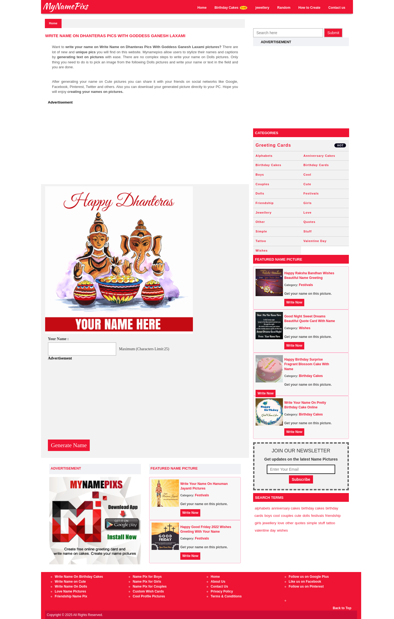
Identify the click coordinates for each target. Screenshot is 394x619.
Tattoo (261, 241)
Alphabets (264, 155)
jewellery (263, 8)
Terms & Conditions (226, 596)
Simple (261, 231)
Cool (307, 174)
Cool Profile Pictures (149, 596)
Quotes (309, 221)
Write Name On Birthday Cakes (79, 577)
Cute (307, 184)
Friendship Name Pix (71, 596)
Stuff (307, 231)
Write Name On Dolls (71, 586)
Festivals (202, 495)
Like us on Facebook (305, 581)
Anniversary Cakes (319, 155)
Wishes (262, 250)
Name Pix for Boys (147, 577)
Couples (262, 184)
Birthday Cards (316, 165)
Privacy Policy (222, 591)
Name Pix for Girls (147, 581)
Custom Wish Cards (148, 591)
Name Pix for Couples (150, 586)
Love (307, 212)
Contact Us (219, 586)
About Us (218, 581)
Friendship (265, 203)
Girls (307, 203)
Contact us (336, 8)
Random (283, 8)
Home (202, 8)
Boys (260, 174)
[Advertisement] (146, 146)
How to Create (309, 8)
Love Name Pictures (70, 591)
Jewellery (264, 212)
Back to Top (342, 608)
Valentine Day (315, 241)
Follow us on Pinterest (306, 586)
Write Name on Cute (70, 581)
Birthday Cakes (231, 8)
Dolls (260, 193)
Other (260, 221)
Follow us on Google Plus (309, 577)
